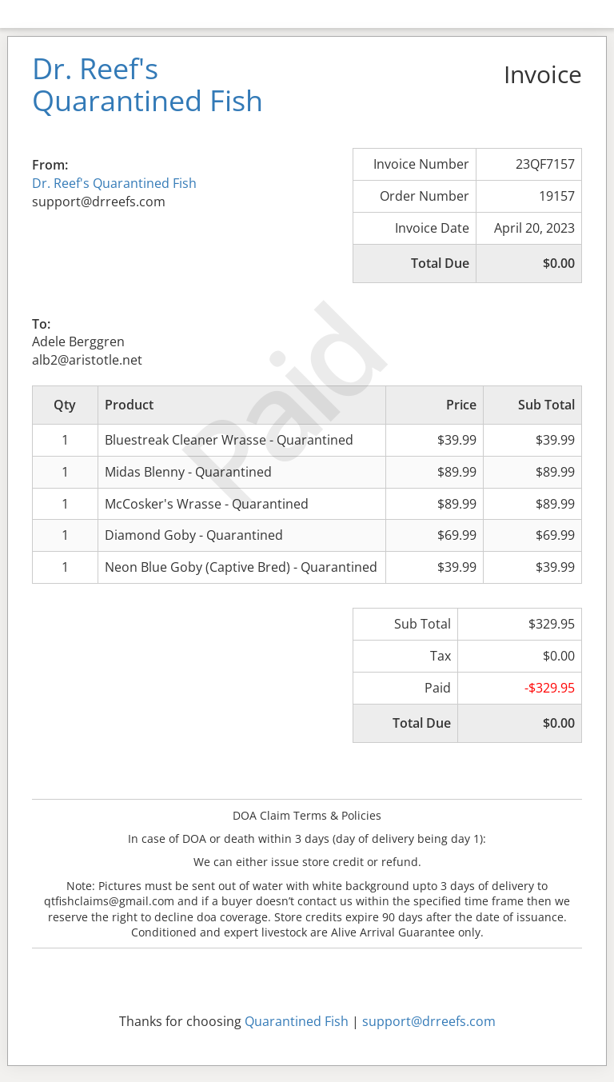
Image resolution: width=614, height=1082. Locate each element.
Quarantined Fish (297, 1021)
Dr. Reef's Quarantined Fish (114, 183)
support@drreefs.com (429, 1021)
